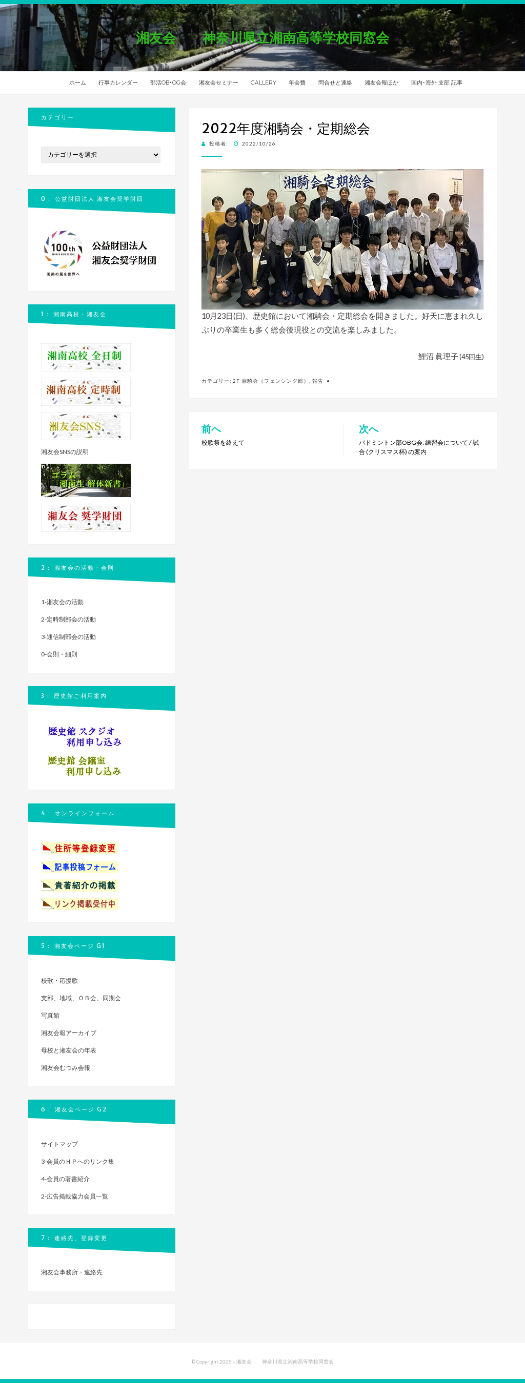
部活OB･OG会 (168, 82)
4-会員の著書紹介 (65, 1179)
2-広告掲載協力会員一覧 (74, 1196)
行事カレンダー (118, 82)
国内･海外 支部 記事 (436, 82)
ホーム (77, 82)
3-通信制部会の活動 (68, 637)
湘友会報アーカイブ (68, 1033)
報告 (318, 381)
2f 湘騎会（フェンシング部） (271, 381)
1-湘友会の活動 (62, 602)
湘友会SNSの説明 (65, 452)
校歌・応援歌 (59, 980)
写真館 (50, 1015)
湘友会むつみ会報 (65, 1067)
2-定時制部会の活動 (68, 619)
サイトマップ (59, 1144)
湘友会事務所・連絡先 (72, 1272)
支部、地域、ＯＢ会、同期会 (81, 998)
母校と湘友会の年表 (68, 1050)
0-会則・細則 (59, 654)
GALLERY (263, 82)
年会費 (297, 82)
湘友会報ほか (381, 82)
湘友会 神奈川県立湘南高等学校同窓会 (269, 37)
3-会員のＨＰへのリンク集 (77, 1161)
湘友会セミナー (218, 82)
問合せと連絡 (335, 82)
